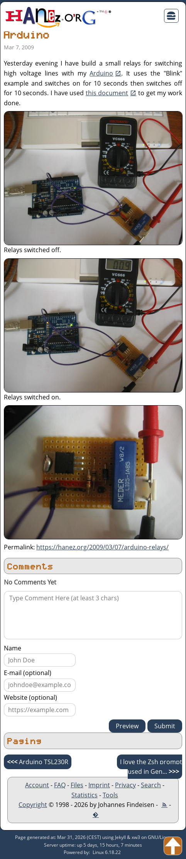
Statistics (84, 795)
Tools (110, 795)
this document (107, 93)
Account (37, 785)
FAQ (60, 785)
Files (77, 785)
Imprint (99, 785)
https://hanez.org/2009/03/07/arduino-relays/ (102, 547)
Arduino (101, 73)
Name (12, 648)
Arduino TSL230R (37, 762)
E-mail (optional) (27, 673)
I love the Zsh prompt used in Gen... (151, 767)
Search (151, 785)
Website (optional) (30, 697)
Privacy (125, 785)
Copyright (33, 804)
